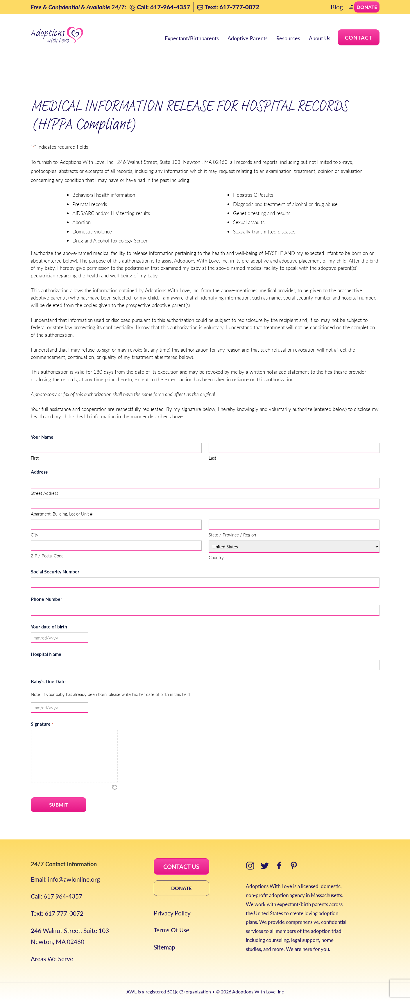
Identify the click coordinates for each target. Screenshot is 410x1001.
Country (216, 557)
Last (212, 458)
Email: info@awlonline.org (65, 879)
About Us (319, 38)
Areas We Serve (52, 958)
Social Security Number (55, 571)
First (35, 458)
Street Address (44, 493)
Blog (337, 7)
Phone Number (46, 599)
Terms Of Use (171, 930)
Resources (288, 38)
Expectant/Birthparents (192, 38)
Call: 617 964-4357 (56, 896)
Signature (42, 723)
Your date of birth (49, 626)
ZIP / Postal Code (47, 555)
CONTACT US (181, 866)
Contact (358, 37)
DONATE (181, 888)
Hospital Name (46, 654)
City (34, 534)
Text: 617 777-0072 (57, 913)
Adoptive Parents (248, 38)
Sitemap (164, 947)
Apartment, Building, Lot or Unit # (62, 514)
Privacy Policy (172, 913)
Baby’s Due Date (48, 681)
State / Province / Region (232, 534)
